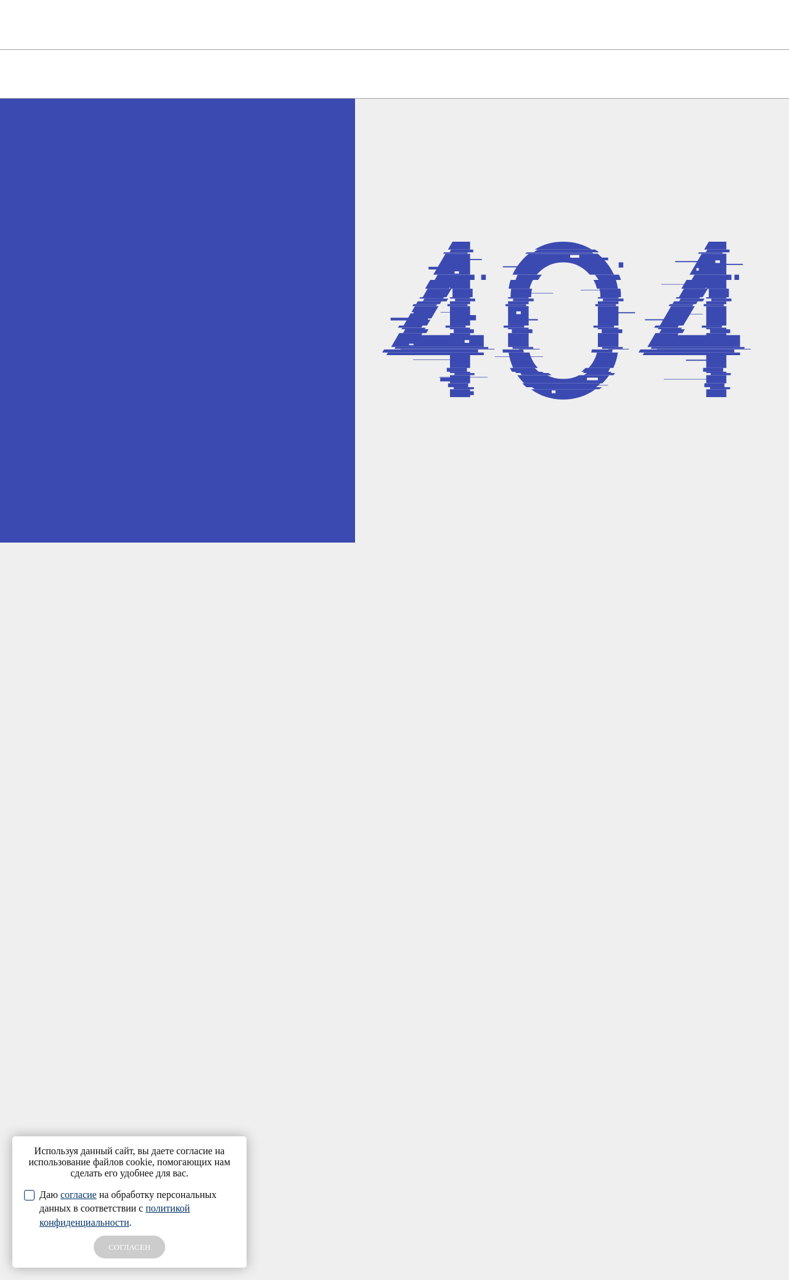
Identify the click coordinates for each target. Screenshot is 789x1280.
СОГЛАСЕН (129, 1247)
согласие (78, 1194)
